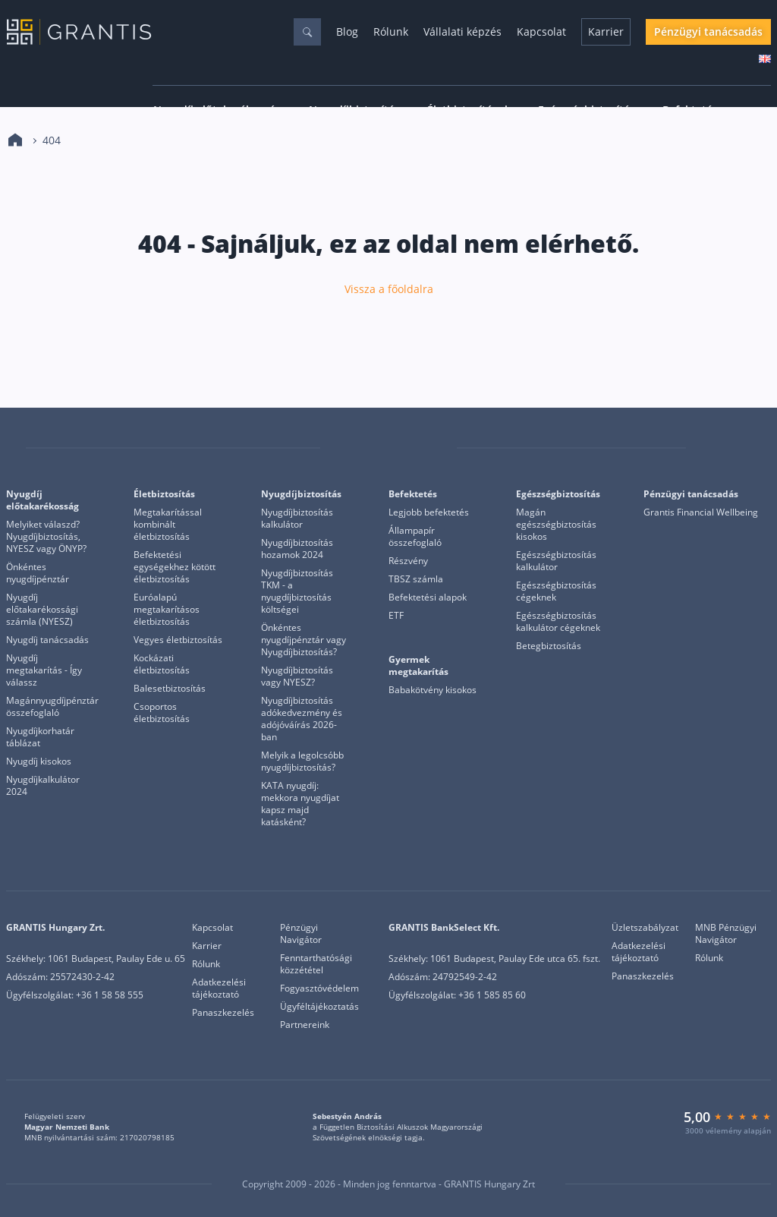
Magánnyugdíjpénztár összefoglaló (52, 707)
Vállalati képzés (462, 31)
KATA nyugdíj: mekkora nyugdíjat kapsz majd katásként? (300, 804)
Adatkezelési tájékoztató (219, 988)
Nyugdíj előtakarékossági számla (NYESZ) (42, 609)
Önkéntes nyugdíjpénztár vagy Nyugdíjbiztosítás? (303, 640)
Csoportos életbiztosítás (162, 713)
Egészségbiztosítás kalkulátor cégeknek (558, 622)
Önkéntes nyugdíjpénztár (37, 573)
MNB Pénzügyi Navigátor (726, 934)
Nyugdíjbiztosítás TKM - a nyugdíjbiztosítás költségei (297, 591)
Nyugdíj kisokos (38, 761)
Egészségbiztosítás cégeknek (556, 591)
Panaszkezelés (223, 1013)
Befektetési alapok (427, 597)
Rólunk (390, 31)
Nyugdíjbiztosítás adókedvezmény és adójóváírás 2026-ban (301, 719)
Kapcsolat (541, 31)
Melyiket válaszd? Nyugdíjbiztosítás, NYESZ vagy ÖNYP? (46, 537)
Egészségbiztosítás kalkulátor (556, 561)
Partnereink (304, 1025)
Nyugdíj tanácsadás (47, 640)
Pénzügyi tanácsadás (708, 31)
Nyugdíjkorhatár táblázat (40, 737)
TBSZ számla (415, 579)
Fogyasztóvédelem (319, 988)
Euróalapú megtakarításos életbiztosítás (167, 609)
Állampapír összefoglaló (415, 537)
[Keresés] (307, 32)
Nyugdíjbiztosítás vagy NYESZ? (297, 676)
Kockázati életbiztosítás (162, 664)
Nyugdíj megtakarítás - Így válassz (44, 670)
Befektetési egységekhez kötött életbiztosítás (174, 567)
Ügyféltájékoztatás (319, 1007)
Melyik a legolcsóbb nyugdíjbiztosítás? (302, 761)
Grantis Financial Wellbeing (700, 512)
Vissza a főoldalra (388, 289)
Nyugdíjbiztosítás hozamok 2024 (297, 549)
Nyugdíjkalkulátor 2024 (43, 786)
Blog (347, 31)
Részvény (408, 561)
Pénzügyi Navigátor (301, 934)
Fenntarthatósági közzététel (316, 964)
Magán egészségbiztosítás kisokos (556, 524)
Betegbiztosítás (548, 646)
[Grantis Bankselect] (761, 448)
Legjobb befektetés (428, 512)
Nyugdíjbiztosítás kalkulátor (297, 518)
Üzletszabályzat (645, 928)
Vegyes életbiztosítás (178, 640)
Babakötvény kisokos (432, 690)
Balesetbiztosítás (170, 689)
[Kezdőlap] (15, 140)
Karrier (606, 31)
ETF (396, 616)
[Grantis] (16, 448)
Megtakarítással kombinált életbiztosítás (168, 524)
